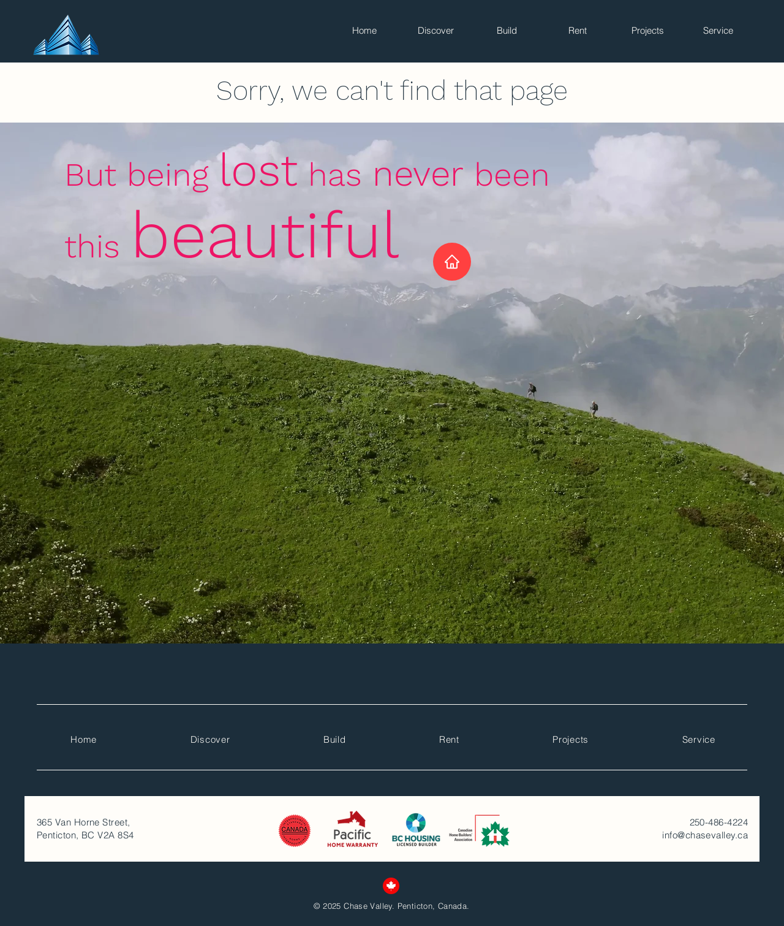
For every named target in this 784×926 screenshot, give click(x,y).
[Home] (452, 262)
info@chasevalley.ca (705, 835)
